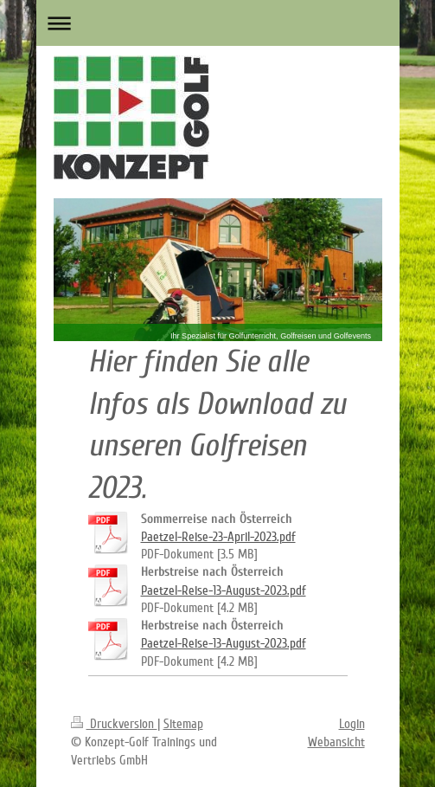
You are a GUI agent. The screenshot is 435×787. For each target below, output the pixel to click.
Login (352, 724)
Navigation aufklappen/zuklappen (218, 23)
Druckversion (114, 724)
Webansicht (336, 742)
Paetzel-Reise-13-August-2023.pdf (223, 590)
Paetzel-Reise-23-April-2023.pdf (218, 537)
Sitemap (183, 724)
